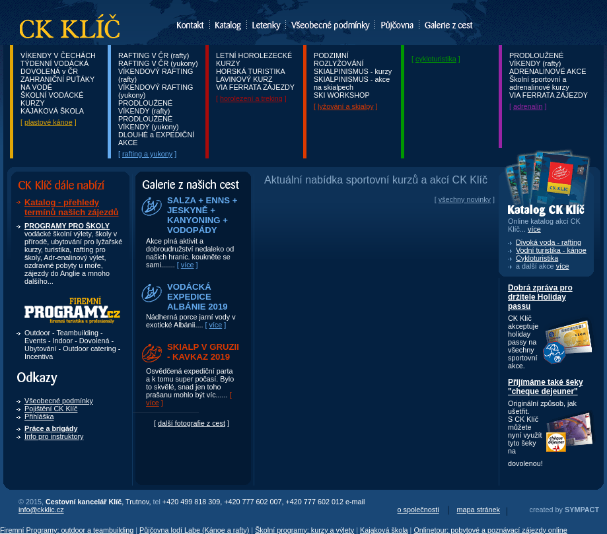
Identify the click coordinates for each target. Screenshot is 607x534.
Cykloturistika (537, 258)
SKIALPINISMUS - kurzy (353, 71)
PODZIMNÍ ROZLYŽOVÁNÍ (338, 59)
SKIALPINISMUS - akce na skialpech (352, 83)
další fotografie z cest (191, 423)
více (187, 265)
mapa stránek (478, 510)
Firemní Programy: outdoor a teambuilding (66, 530)
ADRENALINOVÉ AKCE (547, 71)
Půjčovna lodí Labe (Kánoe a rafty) (194, 530)
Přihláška (39, 416)
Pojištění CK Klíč (50, 409)
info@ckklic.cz (41, 510)
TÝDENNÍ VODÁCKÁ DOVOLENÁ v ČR (54, 67)
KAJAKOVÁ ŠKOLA (52, 111)
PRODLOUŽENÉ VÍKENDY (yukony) (148, 123)
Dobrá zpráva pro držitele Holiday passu (540, 297)
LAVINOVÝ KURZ (244, 79)
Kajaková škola (384, 530)
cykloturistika (435, 59)
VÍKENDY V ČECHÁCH (58, 55)
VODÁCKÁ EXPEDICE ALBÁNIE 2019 (197, 297)
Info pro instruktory (53, 436)
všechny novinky (465, 199)
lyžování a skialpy (346, 106)
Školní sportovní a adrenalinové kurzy (539, 83)
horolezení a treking (251, 98)
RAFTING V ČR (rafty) (153, 55)
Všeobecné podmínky (58, 401)
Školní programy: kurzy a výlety (304, 530)
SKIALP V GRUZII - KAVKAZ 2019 (203, 352)
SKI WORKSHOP (342, 95)
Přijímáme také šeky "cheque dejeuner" (545, 387)
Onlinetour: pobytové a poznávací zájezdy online (490, 530)
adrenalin (527, 106)
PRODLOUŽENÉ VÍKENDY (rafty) (145, 107)
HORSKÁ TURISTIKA (250, 71)
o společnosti (418, 510)
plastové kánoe (48, 122)
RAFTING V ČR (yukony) (158, 63)
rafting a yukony (147, 154)
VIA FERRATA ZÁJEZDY (255, 87)
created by (564, 510)
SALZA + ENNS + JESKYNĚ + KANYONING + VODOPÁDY (202, 215)
